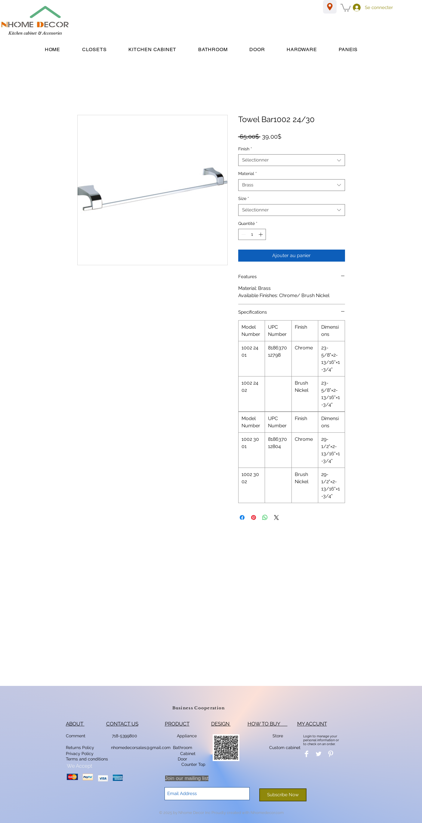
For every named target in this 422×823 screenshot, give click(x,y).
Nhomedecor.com (267, 812)
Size (243, 198)
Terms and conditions (87, 759)
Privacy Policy (80, 753)
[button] (345, 7)
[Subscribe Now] (282, 794)
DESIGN (221, 724)
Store (279, 735)
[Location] (330, 7)
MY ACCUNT (312, 724)
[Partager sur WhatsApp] (265, 517)
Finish (245, 148)
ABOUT (75, 724)
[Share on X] (276, 517)
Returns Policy (80, 747)
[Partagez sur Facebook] (242, 517)
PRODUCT (177, 724)
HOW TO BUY (268, 724)
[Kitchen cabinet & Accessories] (35, 34)
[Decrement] (243, 234)
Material (247, 173)
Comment (77, 735)
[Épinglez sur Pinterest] (253, 517)
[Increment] (261, 234)
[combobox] (291, 160)
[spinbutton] (252, 234)
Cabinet (187, 753)
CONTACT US (122, 724)
